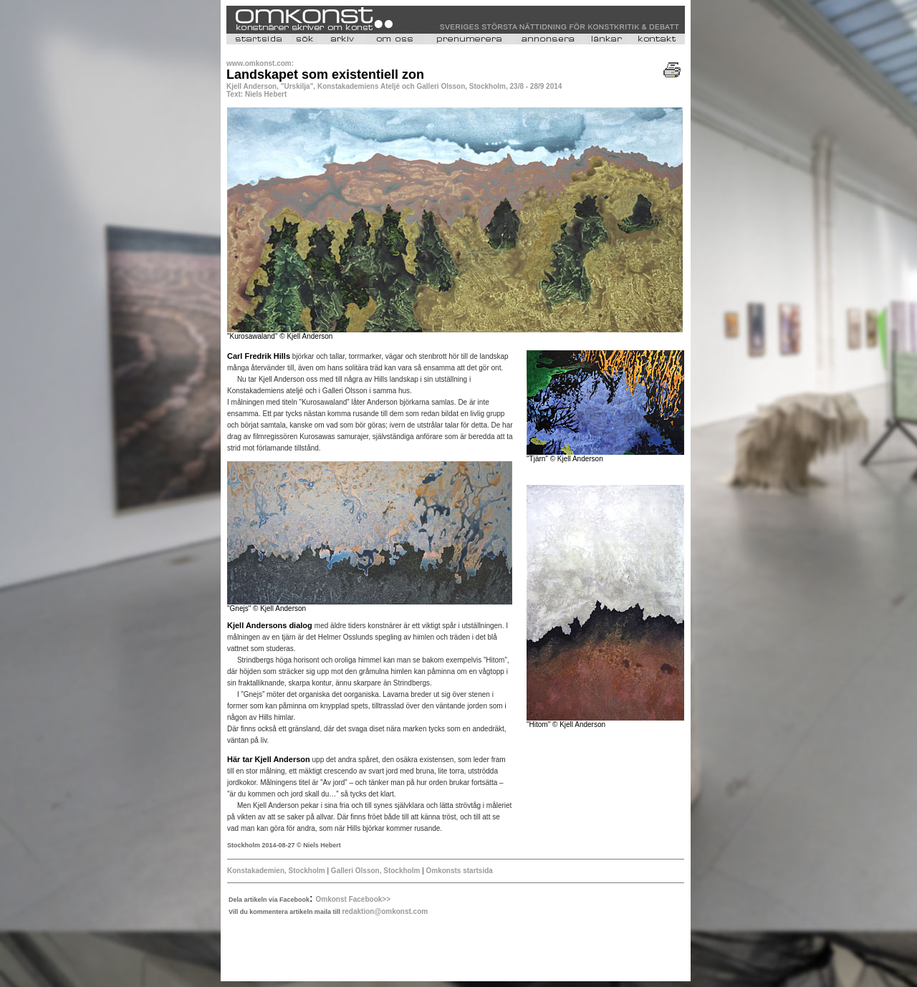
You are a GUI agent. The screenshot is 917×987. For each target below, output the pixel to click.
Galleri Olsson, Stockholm (375, 871)
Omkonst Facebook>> (353, 899)
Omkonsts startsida (459, 871)
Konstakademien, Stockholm (276, 871)
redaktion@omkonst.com (385, 911)
